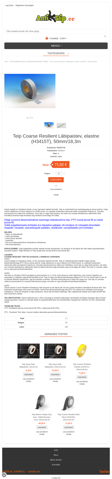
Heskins (61, 150)
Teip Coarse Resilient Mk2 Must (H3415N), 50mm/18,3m (69, 417)
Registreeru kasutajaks (24, 5)
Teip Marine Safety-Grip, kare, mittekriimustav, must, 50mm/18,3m (42, 417)
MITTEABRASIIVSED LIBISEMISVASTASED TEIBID (29, 61)
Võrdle (56, 195)
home (6, 61)
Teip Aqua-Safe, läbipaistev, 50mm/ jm (28, 365)
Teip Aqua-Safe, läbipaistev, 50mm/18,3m (55, 365)
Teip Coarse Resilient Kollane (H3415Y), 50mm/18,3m (82, 367)
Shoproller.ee (105, 471)
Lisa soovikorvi (56, 189)
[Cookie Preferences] (4, 475)
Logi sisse (9, 5)
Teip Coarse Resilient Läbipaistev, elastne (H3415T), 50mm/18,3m (73, 61)
